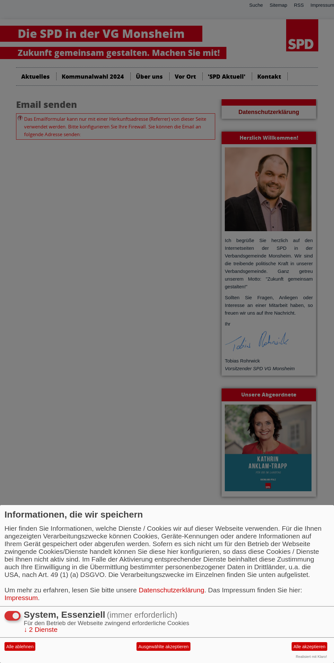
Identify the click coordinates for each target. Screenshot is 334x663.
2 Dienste (40, 629)
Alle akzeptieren (310, 646)
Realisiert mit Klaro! (311, 657)
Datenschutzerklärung (171, 590)
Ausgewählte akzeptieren (163, 646)
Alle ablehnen (20, 646)
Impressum (21, 597)
